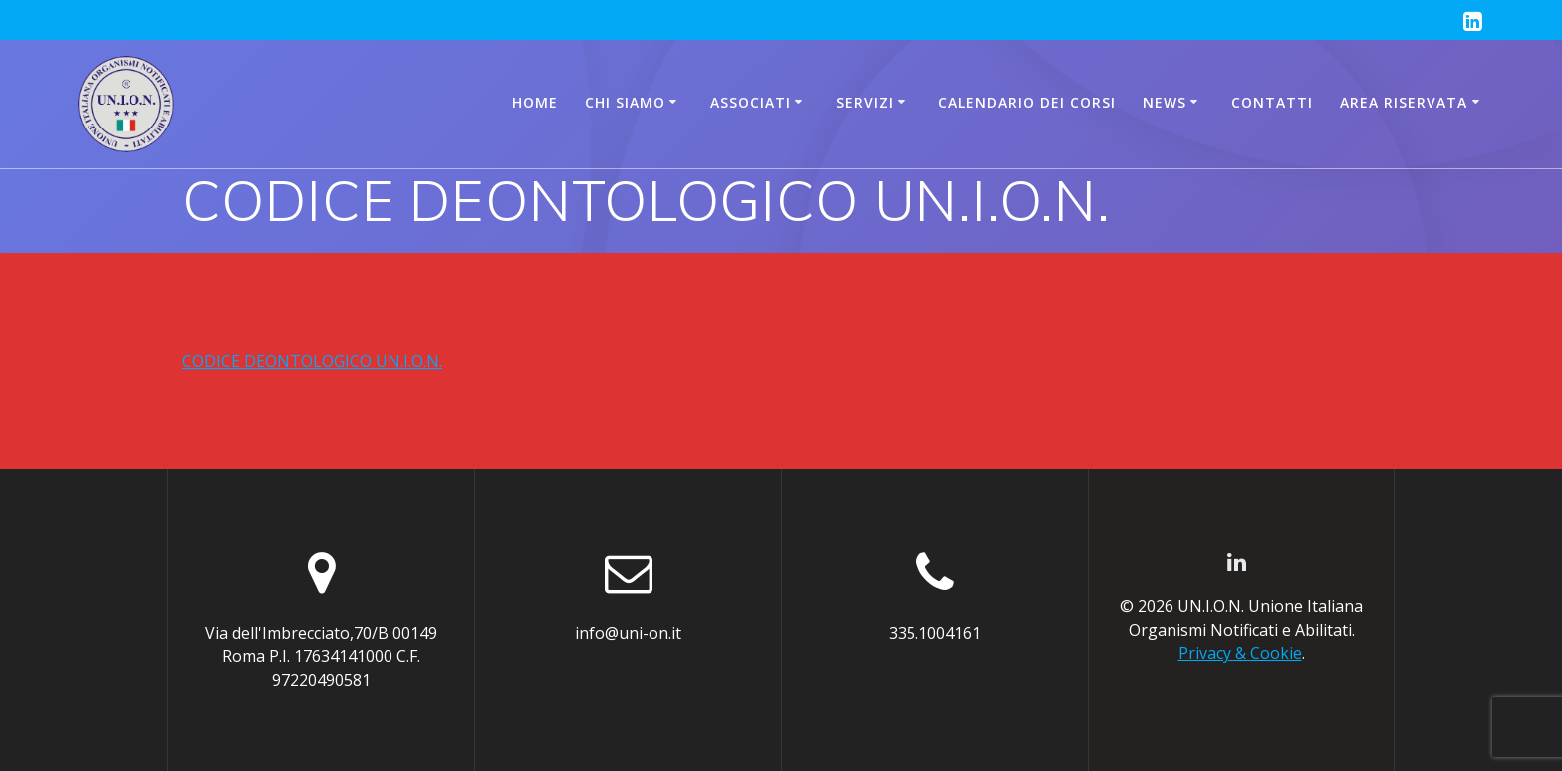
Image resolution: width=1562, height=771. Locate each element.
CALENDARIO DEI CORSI (1027, 102)
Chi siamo (625, 102)
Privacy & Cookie (1240, 653)
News (1164, 102)
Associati (750, 102)
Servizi (865, 102)
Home (535, 102)
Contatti (1272, 102)
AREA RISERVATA (1403, 102)
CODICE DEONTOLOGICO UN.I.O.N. (312, 361)
